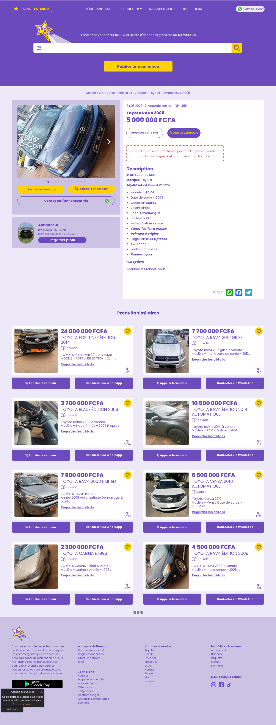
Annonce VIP (219, 650)
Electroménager (88, 695)
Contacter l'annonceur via (66, 200)
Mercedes (151, 662)
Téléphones (85, 691)
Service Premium (31, 9)
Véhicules (125, 93)
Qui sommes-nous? (162, 9)
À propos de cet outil (22, 704)
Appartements (87, 683)
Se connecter (131, 9)
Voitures (141, 93)
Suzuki (149, 654)
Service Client (250, 9)
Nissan (149, 681)
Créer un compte (89, 658)
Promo (215, 662)
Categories (107, 93)
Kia (147, 677)
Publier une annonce (138, 66)
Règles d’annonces (99, 9)
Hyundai (150, 658)
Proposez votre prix (144, 132)
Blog (198, 9)
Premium (217, 666)
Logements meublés (91, 679)
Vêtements (85, 687)
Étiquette (216, 658)
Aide (185, 9)
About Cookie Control (5, 693)
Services (83, 703)
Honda (149, 670)
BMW (148, 666)
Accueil (90, 93)
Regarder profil (62, 240)
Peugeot (150, 673)
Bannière (217, 654)
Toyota (155, 93)
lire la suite (12, 709)
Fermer (41, 692)
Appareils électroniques (93, 699)
